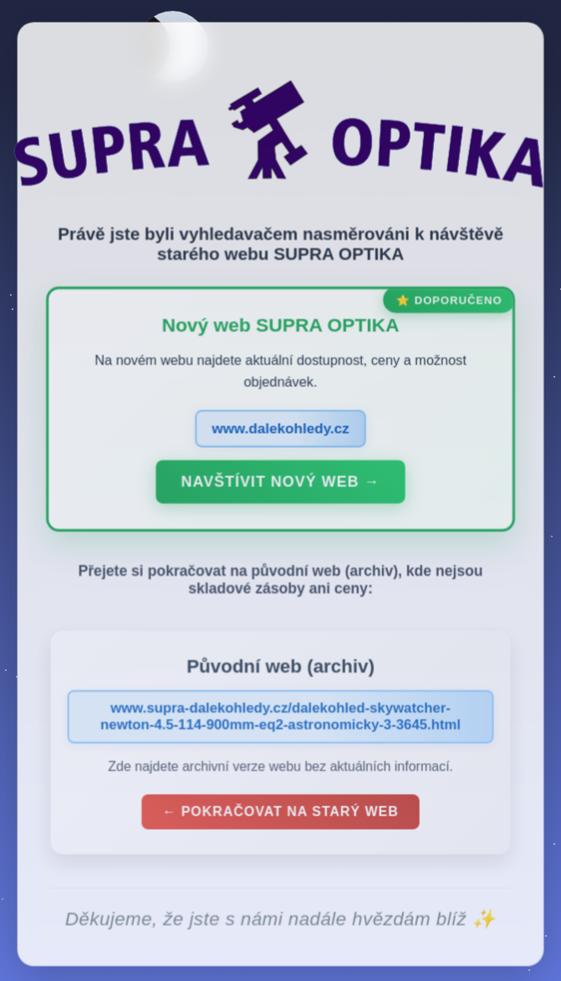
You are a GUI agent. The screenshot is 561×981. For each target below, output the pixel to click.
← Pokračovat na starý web (281, 814)
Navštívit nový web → (280, 485)
